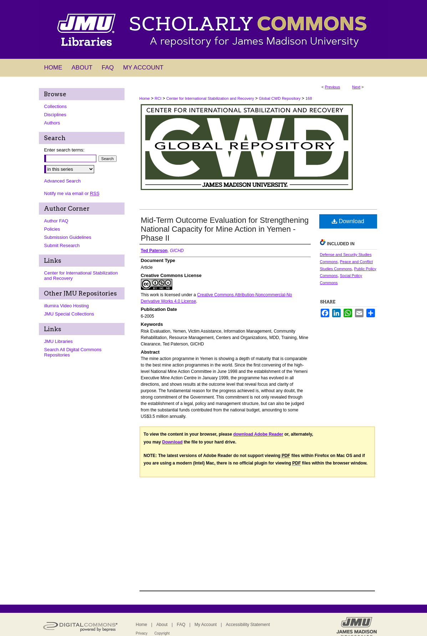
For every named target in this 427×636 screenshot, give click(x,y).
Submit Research (62, 245)
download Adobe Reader (258, 434)
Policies (52, 229)
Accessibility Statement (248, 624)
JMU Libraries (58, 341)
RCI (158, 98)
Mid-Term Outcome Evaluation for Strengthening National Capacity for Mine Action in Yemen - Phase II (225, 229)
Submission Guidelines (67, 237)
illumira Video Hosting (66, 305)
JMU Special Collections (69, 314)
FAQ (181, 624)
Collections (55, 106)
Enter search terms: (64, 150)
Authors (52, 122)
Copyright (162, 633)
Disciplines (55, 114)
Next (356, 87)
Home (144, 98)
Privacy (142, 633)
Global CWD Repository (280, 98)
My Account (205, 624)
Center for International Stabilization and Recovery (210, 98)
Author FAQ (56, 221)
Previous (332, 87)
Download (348, 221)
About (161, 624)
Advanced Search (62, 181)
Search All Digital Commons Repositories (73, 352)
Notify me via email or (72, 193)
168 (308, 98)
